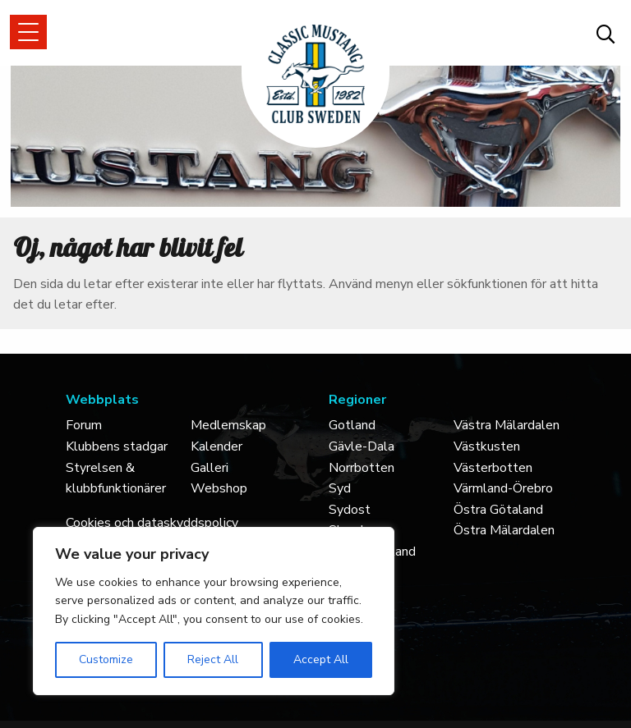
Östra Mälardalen (504, 530)
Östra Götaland (498, 510)
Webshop (219, 488)
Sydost (350, 510)
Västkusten (487, 446)
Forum (84, 425)
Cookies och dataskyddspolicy (152, 523)
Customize (106, 659)
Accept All (320, 659)
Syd (340, 488)
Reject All (212, 659)
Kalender (216, 446)
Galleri (209, 468)
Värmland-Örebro (503, 488)
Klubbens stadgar (117, 446)
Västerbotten (493, 468)
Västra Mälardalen (507, 425)
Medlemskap (228, 425)
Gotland (352, 425)
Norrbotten (361, 468)
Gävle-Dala (361, 446)
